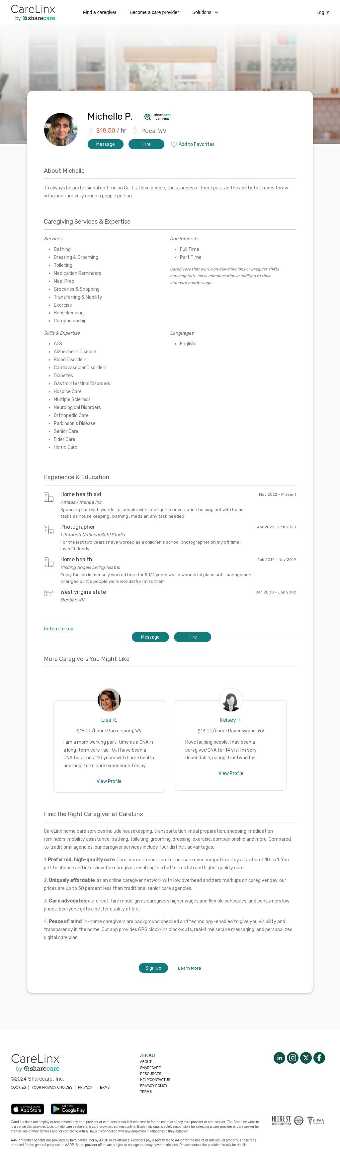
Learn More (189, 968)
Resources (150, 1074)
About (145, 1062)
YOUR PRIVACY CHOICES (52, 1087)
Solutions (205, 12)
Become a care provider (154, 12)
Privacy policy (153, 1086)
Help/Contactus (155, 1080)
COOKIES (18, 1087)
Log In (322, 12)
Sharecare (150, 1068)
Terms (146, 1092)
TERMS (104, 1087)
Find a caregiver (99, 12)
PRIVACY (85, 1087)
